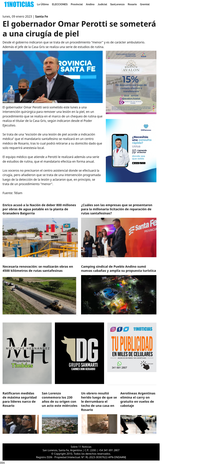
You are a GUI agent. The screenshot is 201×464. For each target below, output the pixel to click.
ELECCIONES (60, 4)
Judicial (102, 4)
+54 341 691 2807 (109, 450)
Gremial (145, 4)
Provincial (77, 4)
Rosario (132, 4)
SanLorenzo (117, 4)
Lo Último (43, 4)
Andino (90, 4)
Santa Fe (41, 16)
